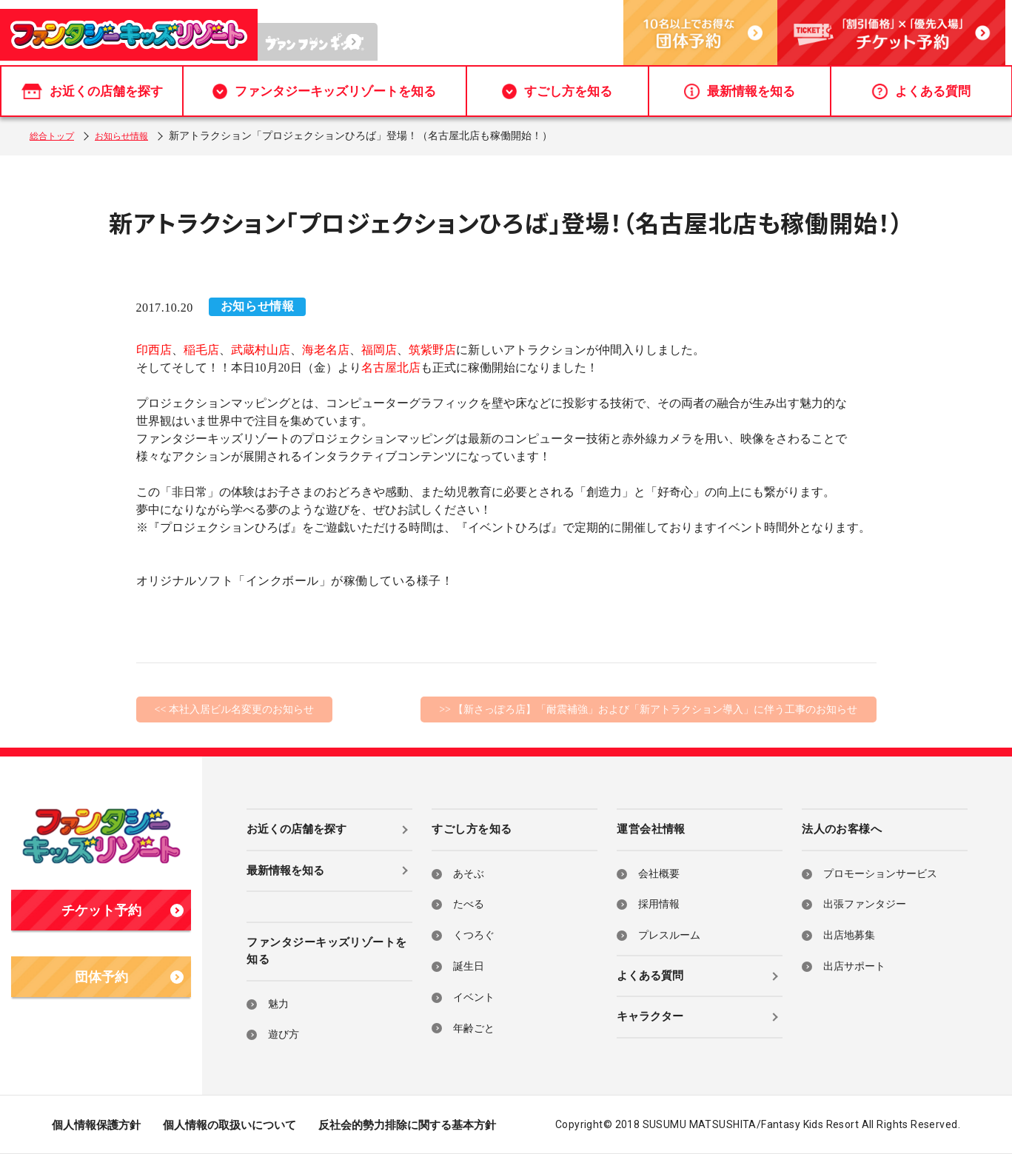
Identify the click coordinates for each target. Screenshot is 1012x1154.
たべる (468, 904)
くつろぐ (474, 935)
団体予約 (129, 977)
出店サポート (854, 966)
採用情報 (659, 904)
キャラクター (650, 1016)
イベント (474, 997)
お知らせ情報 (133, 135)
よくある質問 (921, 91)
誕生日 (468, 966)
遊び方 (283, 1034)
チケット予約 (122, 910)
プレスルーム (669, 935)
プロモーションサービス (880, 873)
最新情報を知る (739, 91)
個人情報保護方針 (96, 1125)
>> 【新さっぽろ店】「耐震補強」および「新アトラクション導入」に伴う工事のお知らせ (648, 709)
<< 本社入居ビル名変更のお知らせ (234, 709)
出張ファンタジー (864, 904)
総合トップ (55, 135)
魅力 (278, 1004)
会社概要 (659, 873)
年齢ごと (474, 1028)
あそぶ (468, 873)
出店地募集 (849, 935)
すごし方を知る (557, 91)
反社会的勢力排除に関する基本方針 (407, 1125)
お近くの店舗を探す (92, 91)
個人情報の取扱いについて (229, 1125)
